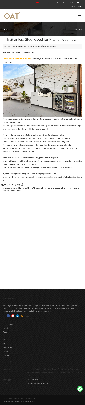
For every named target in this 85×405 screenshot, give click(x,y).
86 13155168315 (76, 6)
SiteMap (6, 355)
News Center (7, 347)
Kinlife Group (16, 401)
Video (5, 332)
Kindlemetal (31, 401)
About (5, 340)
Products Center (8, 324)
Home (75, 29)
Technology (7, 336)
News (80, 29)
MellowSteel (8, 401)
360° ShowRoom (40, 3)
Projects (5, 328)
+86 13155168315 (33, 380)
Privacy (5, 351)
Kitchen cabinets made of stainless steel (17, 59)
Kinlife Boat (24, 401)
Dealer (5, 343)
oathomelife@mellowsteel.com (65, 3)
